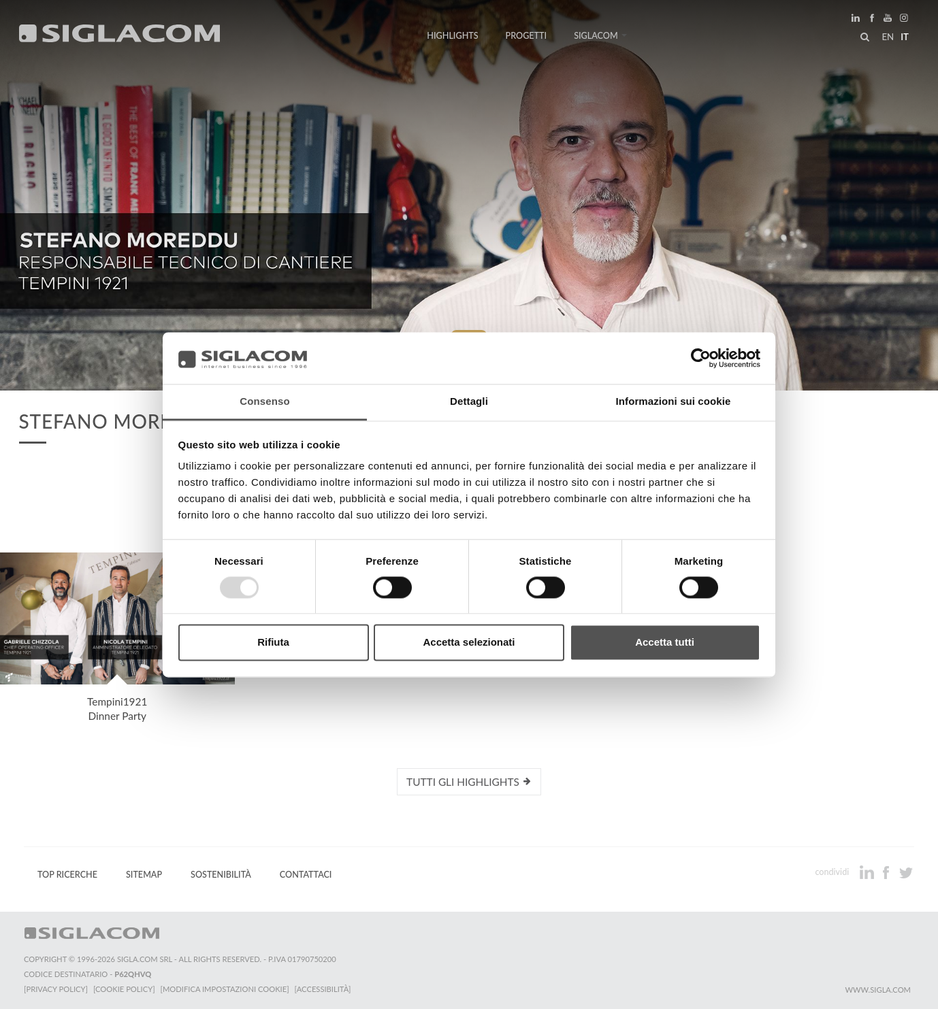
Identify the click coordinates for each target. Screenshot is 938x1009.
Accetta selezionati (469, 642)
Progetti (526, 36)
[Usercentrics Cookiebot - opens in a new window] (700, 358)
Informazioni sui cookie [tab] (673, 402)
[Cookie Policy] (124, 989)
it (905, 36)
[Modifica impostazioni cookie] (225, 989)
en (888, 36)
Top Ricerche (67, 875)
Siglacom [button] (600, 36)
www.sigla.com (878, 989)
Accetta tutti (664, 642)
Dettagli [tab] (469, 402)
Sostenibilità (221, 875)
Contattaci (306, 875)
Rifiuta (273, 642)
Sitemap (144, 875)
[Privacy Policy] (56, 989)
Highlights (452, 36)
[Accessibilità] (323, 989)
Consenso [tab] (264, 402)
